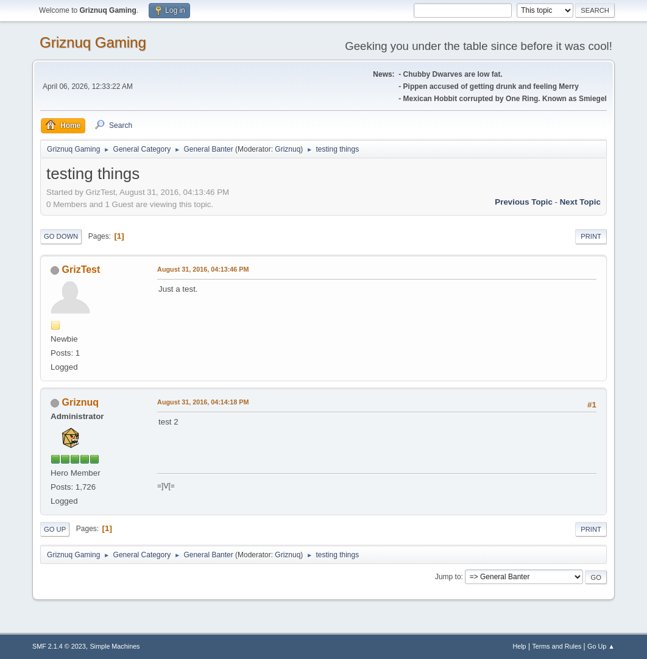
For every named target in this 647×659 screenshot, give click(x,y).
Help (519, 646)
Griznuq (287, 149)
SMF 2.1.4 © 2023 (59, 646)
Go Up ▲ (601, 646)
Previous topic (524, 201)
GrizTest (81, 269)
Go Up (55, 529)
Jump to (448, 577)
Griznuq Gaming (93, 42)
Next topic (580, 201)
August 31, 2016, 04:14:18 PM (203, 402)
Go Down (61, 236)
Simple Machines (115, 646)
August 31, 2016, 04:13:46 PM (203, 269)
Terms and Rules (556, 646)
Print (591, 236)
